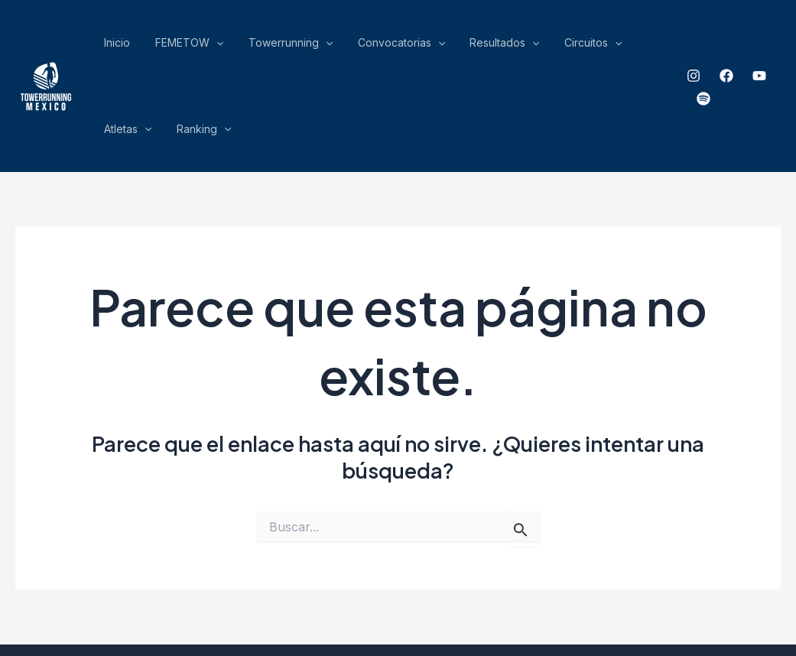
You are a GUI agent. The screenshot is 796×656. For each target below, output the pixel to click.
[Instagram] (675, 47)
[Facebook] (708, 47)
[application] (194, 46)
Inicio (112, 45)
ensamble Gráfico (573, 591)
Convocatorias (344, 46)
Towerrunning (252, 46)
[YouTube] (741, 47)
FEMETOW (167, 46)
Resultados (431, 46)
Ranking (622, 46)
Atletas (562, 46)
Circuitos (502, 46)
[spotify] (774, 47)
